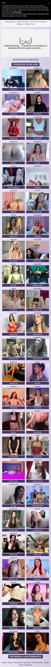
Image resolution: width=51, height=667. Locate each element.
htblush (13, 288)
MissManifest (13, 631)
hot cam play (37, 432)
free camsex (13, 114)
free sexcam (37, 138)
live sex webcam (13, 187)
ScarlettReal (37, 313)
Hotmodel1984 (13, 484)
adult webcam (37, 628)
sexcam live (13, 407)
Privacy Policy (18, 662)
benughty (13, 582)
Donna (38, 631)
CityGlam (37, 533)
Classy (13, 411)
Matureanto (37, 166)
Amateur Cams (30, 24)
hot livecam (13, 89)
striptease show (38, 285)
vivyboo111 (13, 190)
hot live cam (13, 628)
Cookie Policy (27, 662)
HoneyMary (13, 386)
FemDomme (13, 362)
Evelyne (37, 435)
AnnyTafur (38, 582)
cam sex (13, 432)
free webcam (38, 114)
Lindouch (37, 190)
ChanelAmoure (13, 92)
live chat (13, 285)
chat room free (13, 359)
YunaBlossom (13, 509)
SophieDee (13, 239)
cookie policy (17, 12)
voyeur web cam (37, 481)
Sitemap (4, 662)
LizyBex (37, 558)
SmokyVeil (13, 607)
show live (37, 187)
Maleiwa (37, 509)
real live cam (13, 138)
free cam (37, 383)
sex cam (37, 163)
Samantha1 (13, 460)
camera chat (13, 236)
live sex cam (13, 554)
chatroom (13, 212)
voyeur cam (37, 554)
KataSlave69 (37, 117)
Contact (10, 662)
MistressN (13, 166)
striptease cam (37, 310)
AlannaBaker (37, 264)
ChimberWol (37, 68)
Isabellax (37, 386)
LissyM (37, 362)
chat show (37, 236)
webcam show (37, 334)
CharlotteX (13, 435)
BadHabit (37, 92)
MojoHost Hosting (37, 662)
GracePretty (37, 141)
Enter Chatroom (20, 59)
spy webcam (37, 89)
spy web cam (37, 456)
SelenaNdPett (37, 215)
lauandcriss (37, 484)
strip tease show (37, 505)
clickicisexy (13, 141)
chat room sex (13, 579)
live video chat (37, 652)
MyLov (13, 117)
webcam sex (13, 383)
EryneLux (13, 215)
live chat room (37, 212)
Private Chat (33, 59)
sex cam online (13, 456)
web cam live (37, 261)
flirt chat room (13, 481)
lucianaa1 (13, 313)
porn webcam (13, 261)
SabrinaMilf (37, 607)
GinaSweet (13, 337)
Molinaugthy (37, 239)
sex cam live (38, 407)
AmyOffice (37, 411)
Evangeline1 (13, 558)
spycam (13, 163)
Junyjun (13, 264)
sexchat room (13, 334)
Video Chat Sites (22, 22)
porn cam (37, 579)
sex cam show (37, 359)
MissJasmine (38, 288)
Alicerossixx (37, 460)
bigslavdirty (13, 68)
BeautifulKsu (37, 337)
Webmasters (28, 665)
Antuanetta (13, 533)
